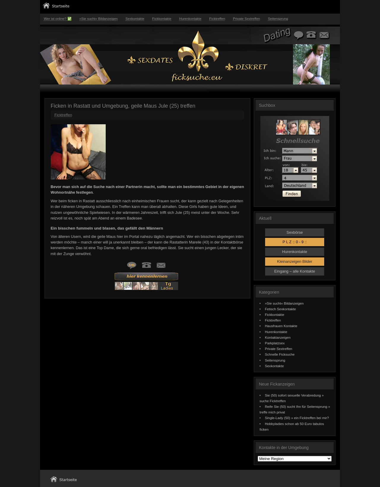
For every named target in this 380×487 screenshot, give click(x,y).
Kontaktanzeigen (278, 337)
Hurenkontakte (190, 18)
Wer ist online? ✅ (58, 18)
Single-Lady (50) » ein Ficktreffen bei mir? (297, 418)
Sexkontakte (135, 18)
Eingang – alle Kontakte (294, 271)
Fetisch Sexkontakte (280, 309)
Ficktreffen (217, 18)
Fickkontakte (162, 18)
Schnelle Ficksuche (279, 354)
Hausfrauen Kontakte (281, 326)
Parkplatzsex (275, 343)
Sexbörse (294, 232)
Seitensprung (278, 18)
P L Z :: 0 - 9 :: (295, 242)
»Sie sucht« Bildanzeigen (98, 18)
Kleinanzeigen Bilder (294, 261)
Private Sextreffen (246, 18)
